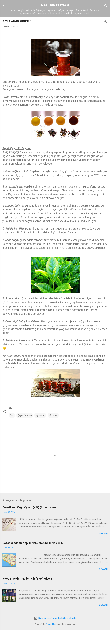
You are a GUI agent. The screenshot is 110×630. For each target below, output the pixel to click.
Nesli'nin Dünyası (55, 5)
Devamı (103, 533)
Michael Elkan (51, 624)
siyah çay (40, 415)
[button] (106, 21)
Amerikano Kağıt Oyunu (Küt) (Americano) (29, 507)
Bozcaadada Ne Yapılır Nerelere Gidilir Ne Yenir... (33, 543)
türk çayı (53, 415)
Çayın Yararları (25, 415)
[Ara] (106, 6)
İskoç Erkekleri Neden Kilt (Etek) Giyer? (27, 578)
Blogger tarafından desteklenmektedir (55, 618)
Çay (12, 415)
